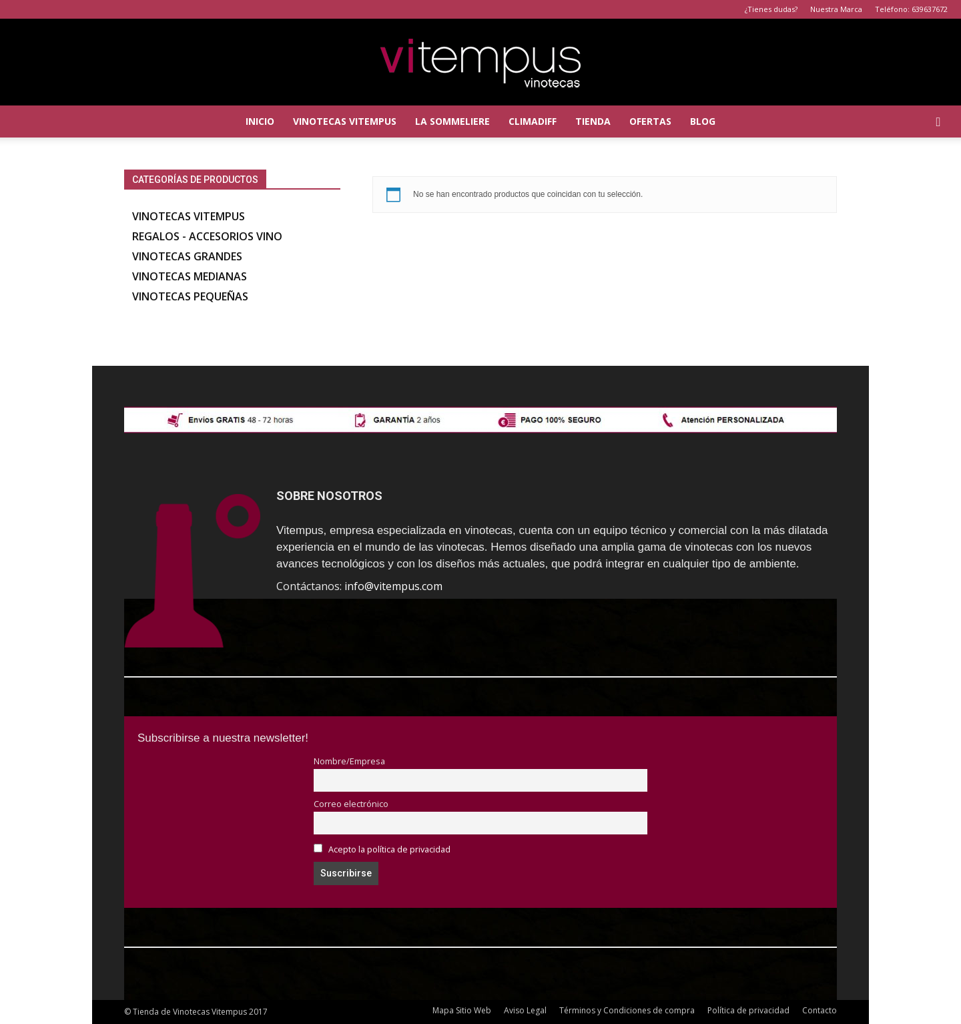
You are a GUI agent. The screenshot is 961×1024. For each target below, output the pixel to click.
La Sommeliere (452, 121)
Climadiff (533, 121)
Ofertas (650, 121)
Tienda (593, 121)
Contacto (819, 1010)
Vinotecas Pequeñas (190, 296)
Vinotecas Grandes (187, 256)
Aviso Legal (525, 1010)
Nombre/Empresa (349, 761)
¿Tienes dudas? (771, 9)
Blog (702, 121)
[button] (938, 121)
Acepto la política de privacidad (389, 849)
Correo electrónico (351, 804)
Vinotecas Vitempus (344, 121)
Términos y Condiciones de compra (627, 1010)
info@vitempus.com (393, 586)
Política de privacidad (748, 1010)
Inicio (260, 121)
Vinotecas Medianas (189, 276)
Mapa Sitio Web (461, 1010)
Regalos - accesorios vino (207, 236)
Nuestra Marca (836, 9)
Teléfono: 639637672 (911, 9)
